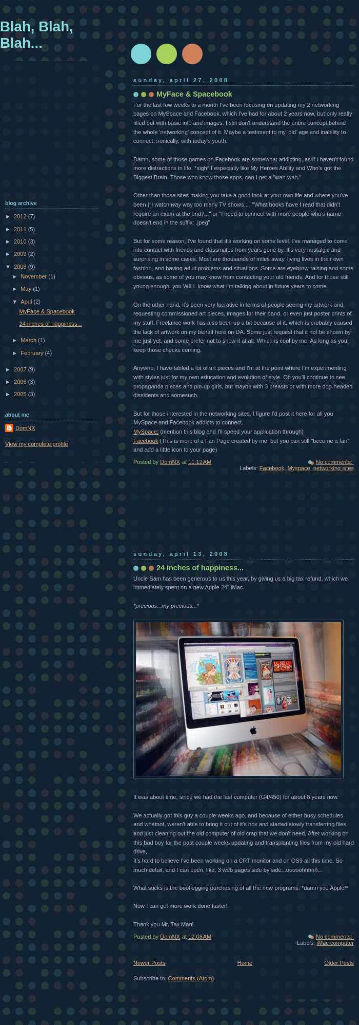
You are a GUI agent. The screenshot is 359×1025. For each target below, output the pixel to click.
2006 (21, 382)
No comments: (335, 462)
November (34, 276)
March (29, 340)
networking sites (333, 468)
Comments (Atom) (191, 978)
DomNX (25, 428)
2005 (21, 394)
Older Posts (339, 963)
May (27, 289)
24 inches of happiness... (200, 568)
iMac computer (335, 943)
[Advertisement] (170, 518)
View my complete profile (36, 444)
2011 (21, 229)
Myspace (298, 468)
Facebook (145, 441)
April (27, 302)
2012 (21, 216)
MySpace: (145, 431)
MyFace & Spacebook (194, 94)
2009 (21, 254)
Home (244, 963)
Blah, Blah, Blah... (36, 34)
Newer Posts (149, 963)
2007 (21, 369)
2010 (21, 241)
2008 (21, 267)
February (33, 353)
